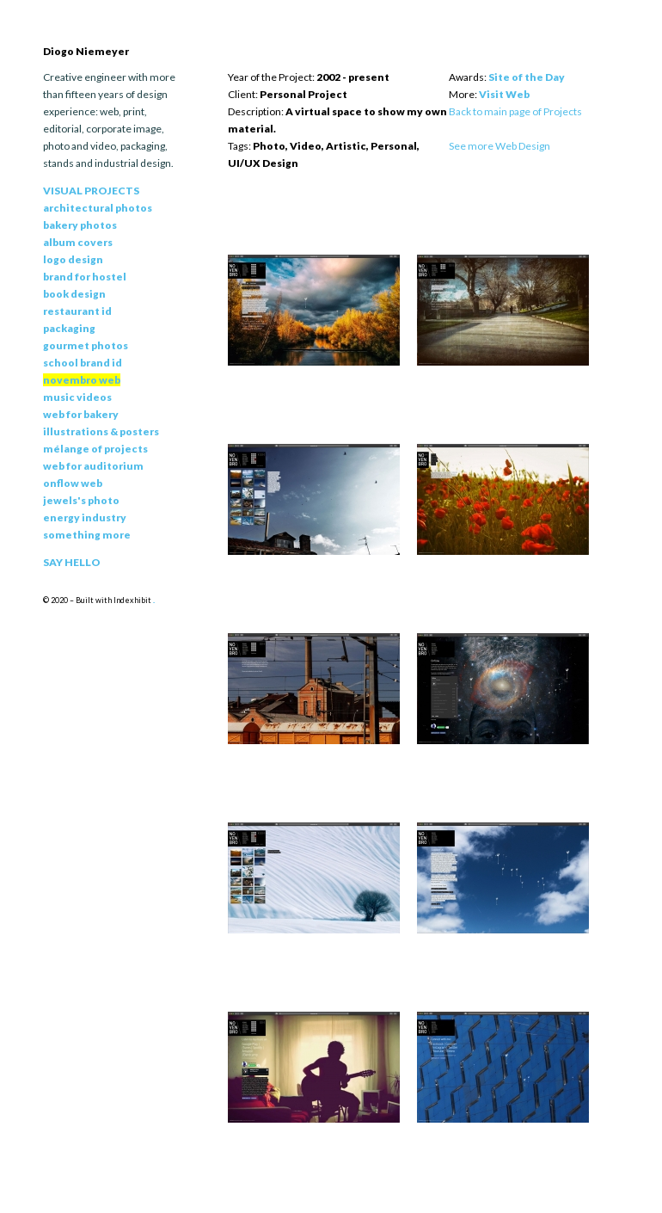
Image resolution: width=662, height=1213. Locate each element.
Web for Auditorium (93, 465)
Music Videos (77, 397)
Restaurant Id (77, 311)
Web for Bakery (81, 414)
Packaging (69, 328)
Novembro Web (81, 379)
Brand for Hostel (84, 276)
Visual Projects (91, 190)
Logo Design (73, 259)
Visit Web (504, 94)
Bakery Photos (80, 225)
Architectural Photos (97, 207)
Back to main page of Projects (515, 111)
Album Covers (78, 242)
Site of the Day (526, 77)
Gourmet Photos (85, 345)
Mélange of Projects (95, 448)
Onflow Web (72, 483)
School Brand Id (82, 362)
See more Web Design (499, 145)
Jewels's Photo (81, 500)
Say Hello (72, 562)
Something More (87, 534)
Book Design (74, 293)
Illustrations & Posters (101, 431)
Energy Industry (84, 517)
